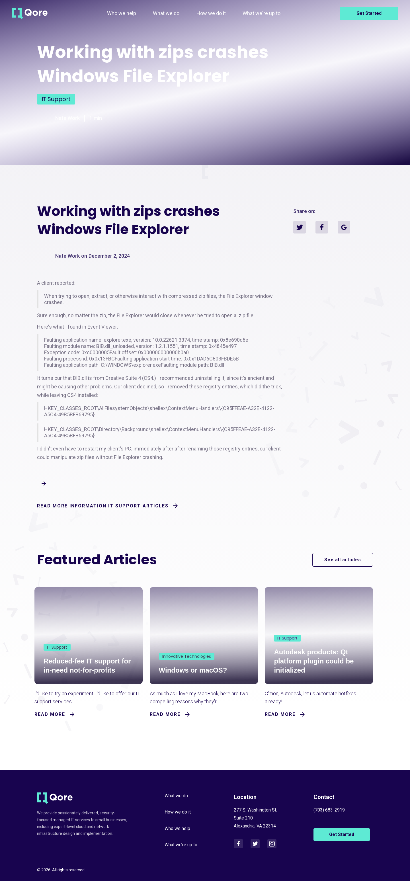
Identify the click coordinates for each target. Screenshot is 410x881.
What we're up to (261, 13)
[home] (30, 13)
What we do (166, 13)
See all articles (342, 559)
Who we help (121, 13)
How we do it (211, 13)
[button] (166, 13)
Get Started (369, 13)
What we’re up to (181, 844)
